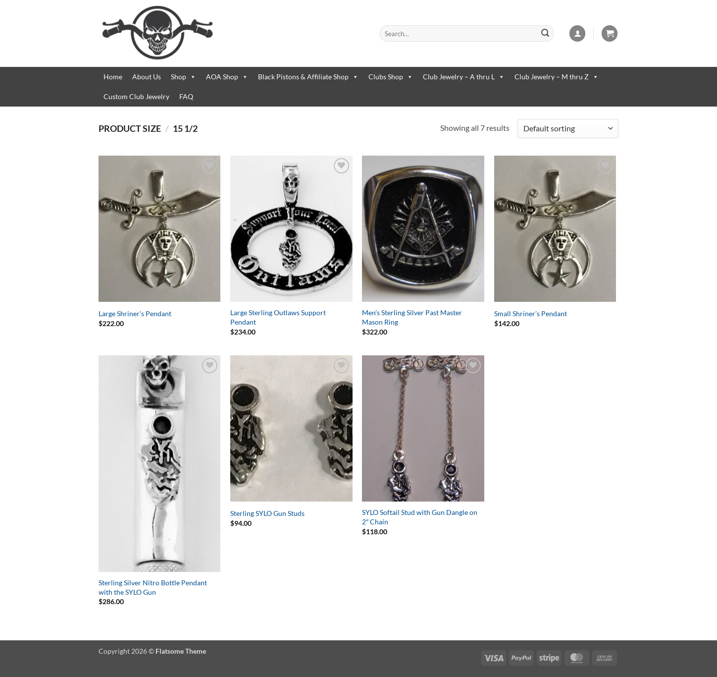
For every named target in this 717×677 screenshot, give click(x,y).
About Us (146, 76)
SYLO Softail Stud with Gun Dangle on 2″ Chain (419, 517)
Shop (183, 77)
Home (112, 76)
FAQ (186, 96)
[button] (577, 33)
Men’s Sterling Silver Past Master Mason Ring (412, 317)
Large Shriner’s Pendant (135, 313)
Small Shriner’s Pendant (530, 313)
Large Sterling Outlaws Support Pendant (278, 317)
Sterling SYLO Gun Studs (267, 513)
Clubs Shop (390, 77)
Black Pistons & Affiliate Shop (308, 77)
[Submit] (545, 33)
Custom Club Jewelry (136, 96)
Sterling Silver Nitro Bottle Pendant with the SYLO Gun (153, 587)
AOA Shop (227, 77)
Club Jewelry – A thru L (464, 77)
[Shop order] (567, 128)
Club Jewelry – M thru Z (556, 77)
